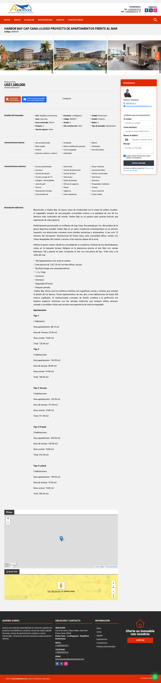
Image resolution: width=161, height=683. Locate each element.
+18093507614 (134, 9)
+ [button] (8, 518)
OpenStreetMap (112, 567)
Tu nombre (128, 119)
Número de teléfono (131, 135)
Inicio (7, 20)
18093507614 (131, 103)
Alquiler (29, 20)
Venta (17, 20)
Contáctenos (75, 20)
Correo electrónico (131, 127)
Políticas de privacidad (105, 646)
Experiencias (45, 20)
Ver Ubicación (54, 591)
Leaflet (97, 567)
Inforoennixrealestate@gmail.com (69, 659)
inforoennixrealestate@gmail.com (139, 106)
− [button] (8, 523)
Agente (60, 20)
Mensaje (127, 144)
